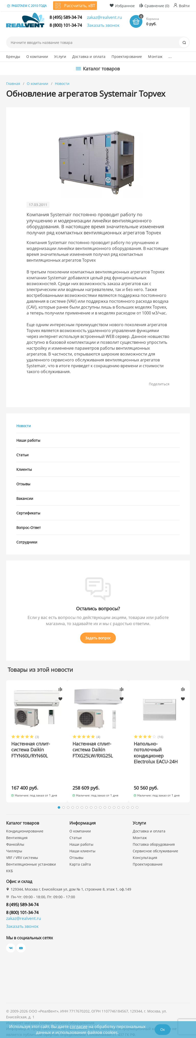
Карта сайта (80, 852)
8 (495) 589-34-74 (66, 17)
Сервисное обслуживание (155, 839)
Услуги (60, 56)
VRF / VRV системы (22, 845)
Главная (13, 83)
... (170, 56)
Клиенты (24, 469)
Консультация (145, 845)
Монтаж (155, 56)
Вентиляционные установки (31, 852)
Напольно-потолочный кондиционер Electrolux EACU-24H (156, 753)
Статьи (22, 454)
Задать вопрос (98, 638)
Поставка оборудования (154, 832)
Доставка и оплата (88, 56)
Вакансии (24, 498)
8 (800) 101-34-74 (66, 25)
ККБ (9, 859)
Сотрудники (26, 542)
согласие (79, 1026)
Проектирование (127, 56)
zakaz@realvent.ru (104, 17)
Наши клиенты (82, 839)
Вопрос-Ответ (28, 527)
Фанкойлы (15, 832)
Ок (162, 1029)
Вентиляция (17, 826)
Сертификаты (28, 513)
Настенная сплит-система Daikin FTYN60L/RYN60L (30, 750)
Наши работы (28, 440)
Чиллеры (14, 839)
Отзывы (23, 484)
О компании (37, 56)
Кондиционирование (24, 819)
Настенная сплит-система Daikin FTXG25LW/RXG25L (92, 750)
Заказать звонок (103, 25)
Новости (62, 83)
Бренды (13, 56)
